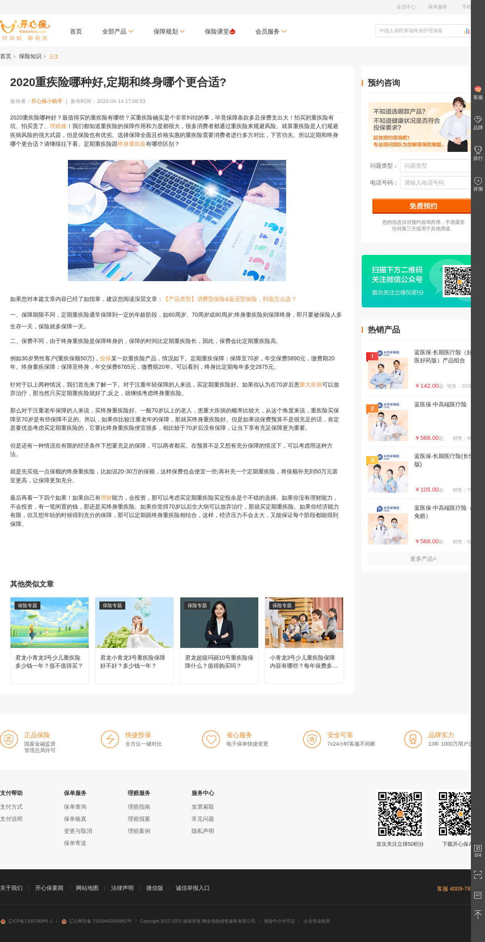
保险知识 (30, 56)
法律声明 (122, 888)
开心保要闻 (49, 888)
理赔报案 (139, 819)
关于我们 (11, 888)
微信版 (154, 888)
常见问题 (203, 819)
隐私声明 (203, 831)
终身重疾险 (132, 144)
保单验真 (75, 819)
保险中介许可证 (279, 921)
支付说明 (11, 819)
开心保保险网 (25, 30)
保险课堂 (220, 31)
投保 (105, 358)
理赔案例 (139, 831)
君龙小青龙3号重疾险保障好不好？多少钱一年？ (134, 640)
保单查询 (75, 806)
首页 (76, 31)
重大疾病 (310, 384)
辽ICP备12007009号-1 (26, 921)
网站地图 (87, 888)
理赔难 (58, 126)
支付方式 (11, 806)
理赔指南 (139, 806)
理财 (106, 497)
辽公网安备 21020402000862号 (96, 921)
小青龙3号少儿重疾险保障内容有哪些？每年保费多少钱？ (304, 640)
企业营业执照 (317, 921)
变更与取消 (78, 831)
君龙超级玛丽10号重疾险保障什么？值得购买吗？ (219, 640)
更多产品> (423, 558)
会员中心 (406, 7)
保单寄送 (75, 843)
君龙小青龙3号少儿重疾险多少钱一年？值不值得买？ (50, 640)
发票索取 (203, 806)
